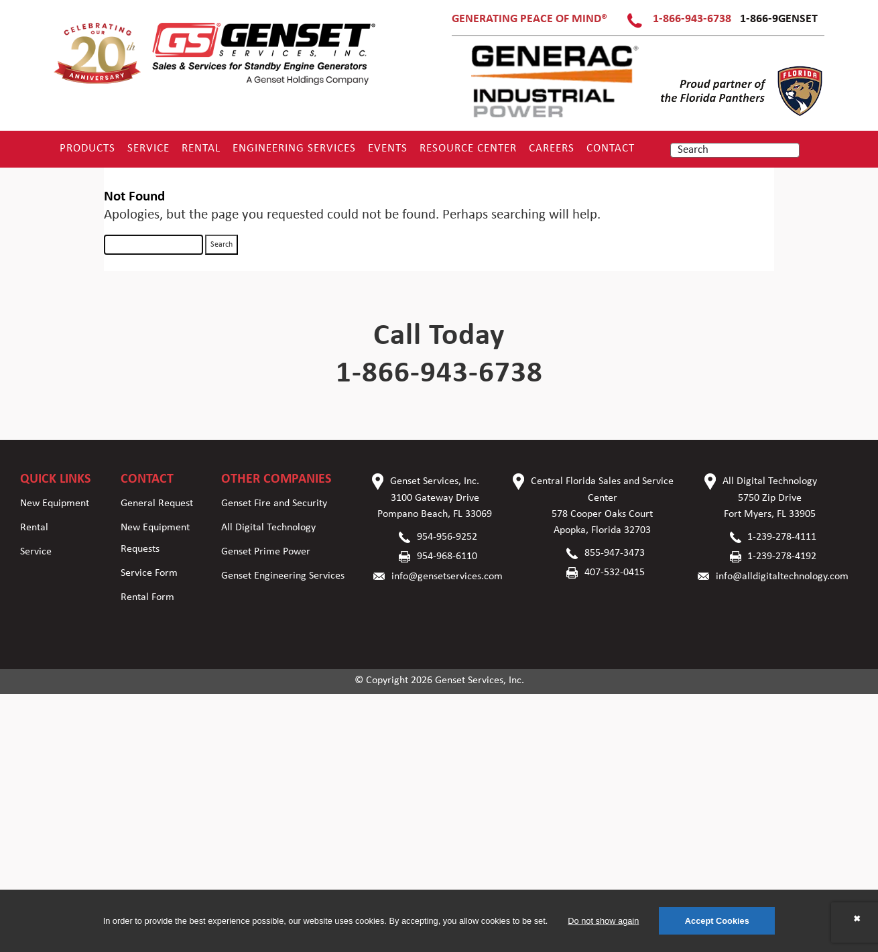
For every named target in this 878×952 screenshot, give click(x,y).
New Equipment (54, 503)
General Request (157, 503)
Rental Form (147, 597)
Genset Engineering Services (282, 576)
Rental (201, 148)
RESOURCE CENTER (468, 148)
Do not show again (603, 921)
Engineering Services (294, 148)
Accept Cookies (717, 921)
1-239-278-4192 (781, 556)
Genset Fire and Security (274, 503)
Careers (551, 148)
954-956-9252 (447, 537)
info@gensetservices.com (447, 576)
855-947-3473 (614, 553)
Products (87, 148)
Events (387, 148)
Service (148, 148)
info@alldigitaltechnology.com (782, 576)
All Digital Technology (268, 527)
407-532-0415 (614, 572)
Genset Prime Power (265, 551)
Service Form (149, 573)
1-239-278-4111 (781, 537)
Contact (610, 148)
